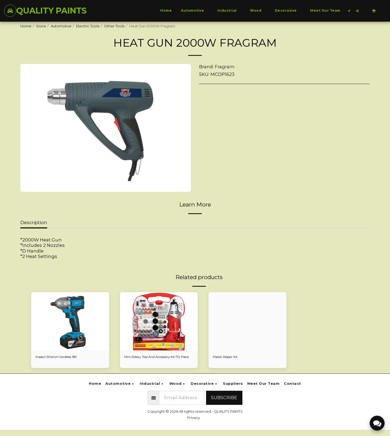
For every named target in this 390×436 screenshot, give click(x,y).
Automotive (61, 26)
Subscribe (224, 403)
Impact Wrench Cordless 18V (61, 357)
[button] (349, 10)
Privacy (193, 424)
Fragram (225, 66)
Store (41, 26)
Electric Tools (87, 26)
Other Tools (114, 26)
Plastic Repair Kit (227, 357)
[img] (70, 321)
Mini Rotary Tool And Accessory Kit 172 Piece (157, 360)
